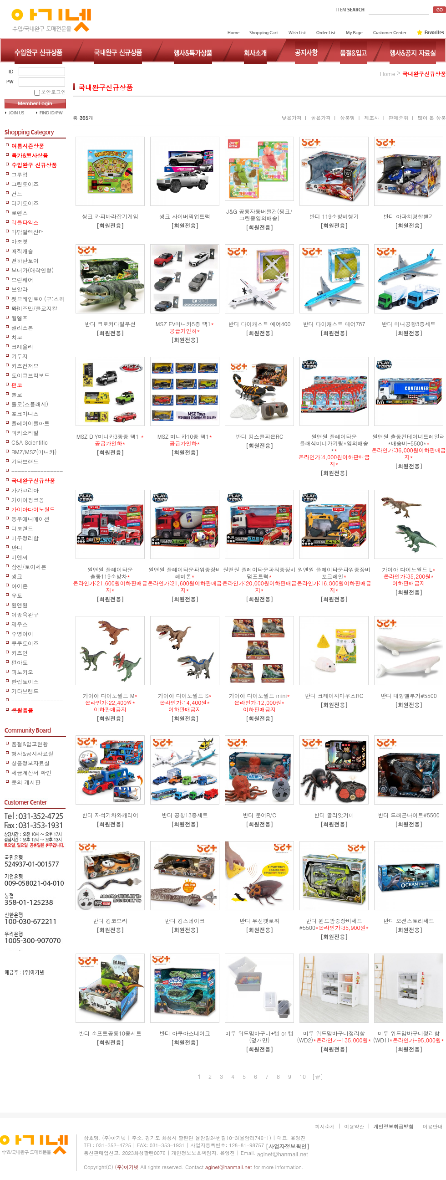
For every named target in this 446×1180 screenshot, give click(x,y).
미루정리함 (25, 538)
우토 (16, 595)
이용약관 (354, 1126)
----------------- (37, 471)
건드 (16, 193)
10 (302, 1076)
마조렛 (19, 241)
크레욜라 (22, 346)
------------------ (37, 701)
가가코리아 (25, 490)
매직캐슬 (22, 251)
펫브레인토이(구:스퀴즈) (38, 299)
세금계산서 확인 (31, 772)
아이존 (19, 586)
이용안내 (433, 1126)
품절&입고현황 (29, 744)
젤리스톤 (22, 327)
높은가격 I (323, 118)
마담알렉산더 (27, 232)
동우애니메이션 (30, 519)
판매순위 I (400, 118)
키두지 (19, 356)
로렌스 (19, 212)
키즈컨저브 (25, 365)
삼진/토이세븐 (28, 566)
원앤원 (19, 605)
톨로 (16, 394)
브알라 (19, 289)
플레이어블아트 (30, 423)
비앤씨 (19, 557)
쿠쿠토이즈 (25, 643)
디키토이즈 (25, 203)
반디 (16, 547)
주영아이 (22, 633)
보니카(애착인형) (32, 270)
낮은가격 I (294, 118)
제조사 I (374, 118)
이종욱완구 (25, 614)
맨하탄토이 (25, 260)
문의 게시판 (26, 782)
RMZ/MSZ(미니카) (34, 452)
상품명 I (350, 118)
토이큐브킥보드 (30, 375)
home (387, 73)
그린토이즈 (25, 184)
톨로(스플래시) (29, 404)
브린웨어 (22, 279)
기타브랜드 (25, 461)
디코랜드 (22, 528)
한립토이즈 (25, 681)
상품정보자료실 (30, 763)
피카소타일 (25, 432)
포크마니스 (25, 413)
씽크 (16, 576)
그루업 (19, 174)
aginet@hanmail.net (282, 1153)
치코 (16, 337)
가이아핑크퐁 (27, 499)
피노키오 (22, 672)
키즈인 (19, 653)
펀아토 (19, 662)
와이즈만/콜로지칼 (34, 308)
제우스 (19, 624)
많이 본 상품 (432, 118)
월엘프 (19, 318)
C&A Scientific (29, 442)
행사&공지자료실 (32, 753)
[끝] (317, 1076)
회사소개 (325, 1126)
